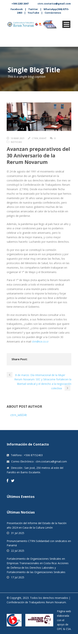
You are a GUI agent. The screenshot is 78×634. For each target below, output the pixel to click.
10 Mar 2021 (18, 138)
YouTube (33, 12)
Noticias (16, 142)
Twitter (33, 9)
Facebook (17, 9)
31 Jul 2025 (17, 533)
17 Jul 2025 (17, 577)
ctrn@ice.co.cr (40, 341)
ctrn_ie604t (39, 138)
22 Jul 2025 (17, 550)
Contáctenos (53, 12)
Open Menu (66, 24)
